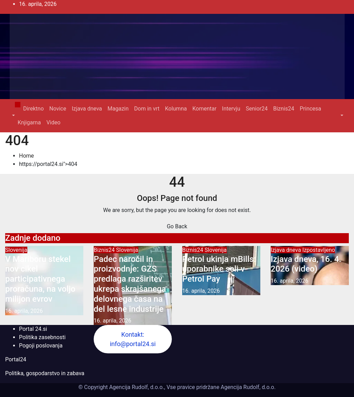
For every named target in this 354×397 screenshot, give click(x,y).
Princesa (310, 108)
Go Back (177, 226)
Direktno (33, 108)
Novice (57, 108)
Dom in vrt (146, 108)
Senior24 (257, 108)
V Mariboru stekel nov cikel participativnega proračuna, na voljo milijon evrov (40, 279)
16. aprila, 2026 (24, 311)
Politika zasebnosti (42, 337)
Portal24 (15, 359)
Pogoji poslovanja (41, 345)
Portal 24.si (33, 329)
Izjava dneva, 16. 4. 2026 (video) (306, 264)
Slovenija (16, 250)
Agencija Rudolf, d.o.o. (247, 387)
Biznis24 (283, 108)
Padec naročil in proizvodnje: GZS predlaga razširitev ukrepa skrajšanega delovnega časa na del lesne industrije (130, 284)
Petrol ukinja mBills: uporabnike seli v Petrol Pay (219, 269)
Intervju (231, 108)
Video (53, 122)
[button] (13, 115)
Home (26, 155)
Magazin (118, 108)
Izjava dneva (87, 108)
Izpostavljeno (318, 250)
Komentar (204, 108)
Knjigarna (29, 122)
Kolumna (176, 108)
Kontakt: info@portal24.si (133, 339)
